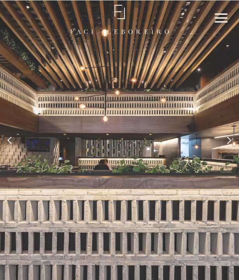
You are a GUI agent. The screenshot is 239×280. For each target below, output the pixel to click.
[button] (10, 140)
